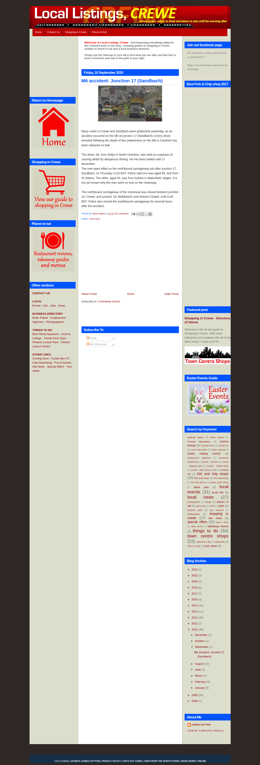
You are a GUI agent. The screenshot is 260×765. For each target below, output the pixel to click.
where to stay (194, 546)
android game (196, 437)
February (201, 681)
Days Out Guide (132, 761)
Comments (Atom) (109, 301)
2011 (195, 623)
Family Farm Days (55, 338)
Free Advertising (42, 362)
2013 (195, 611)
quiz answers (217, 510)
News (61, 305)
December (201, 634)
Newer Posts (89, 293)
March (199, 675)
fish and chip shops (212, 474)
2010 (195, 629)
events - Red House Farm (204, 470)
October (200, 641)
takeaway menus (218, 526)
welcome (220, 541)
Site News (38, 366)
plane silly (201, 506)
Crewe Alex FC (60, 358)
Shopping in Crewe (75, 32)
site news (215, 518)
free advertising (220, 478)
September (202, 646)
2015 (195, 599)
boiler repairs (217, 437)
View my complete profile (206, 731)
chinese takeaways (199, 441)
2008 (195, 701)
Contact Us (53, 32)
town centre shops (208, 535)
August (199, 663)
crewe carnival (218, 450)
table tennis (197, 526)
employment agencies (199, 458)
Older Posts (172, 293)
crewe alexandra (199, 450)
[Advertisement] (49, 443)
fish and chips (201, 478)
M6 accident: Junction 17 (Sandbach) (122, 80)
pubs (221, 505)
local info (218, 492)
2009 (195, 695)
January (200, 687)
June (198, 669)
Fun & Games (62, 362)
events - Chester (210, 462)
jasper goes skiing (220, 482)
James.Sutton (201, 725)
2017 (195, 593)
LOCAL (37, 301)
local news (95, 218)
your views (210, 545)
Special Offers (55, 366)
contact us (223, 445)
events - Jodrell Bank (217, 466)
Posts (92, 338)
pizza (208, 501)
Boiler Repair (40, 317)
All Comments (97, 344)
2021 (195, 575)
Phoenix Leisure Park (45, 342)
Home (38, 32)
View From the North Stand (161, 761)
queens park (195, 510)
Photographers (55, 321)
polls (212, 506)
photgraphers (194, 502)
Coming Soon (40, 358)
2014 (195, 605)
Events (36, 305)
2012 (195, 617)
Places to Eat (99, 32)
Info (45, 305)
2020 (195, 581)
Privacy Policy (111, 761)
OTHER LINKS (41, 354)
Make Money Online (193, 761)
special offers (197, 522)
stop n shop (222, 522)
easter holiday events (204, 453)
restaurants (194, 514)
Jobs (53, 305)
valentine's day (204, 542)
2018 (195, 587)
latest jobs (201, 487)
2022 (195, 569)
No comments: (122, 213)
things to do (205, 530)
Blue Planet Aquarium (45, 334)
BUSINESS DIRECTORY (47, 313)
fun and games (198, 482)
